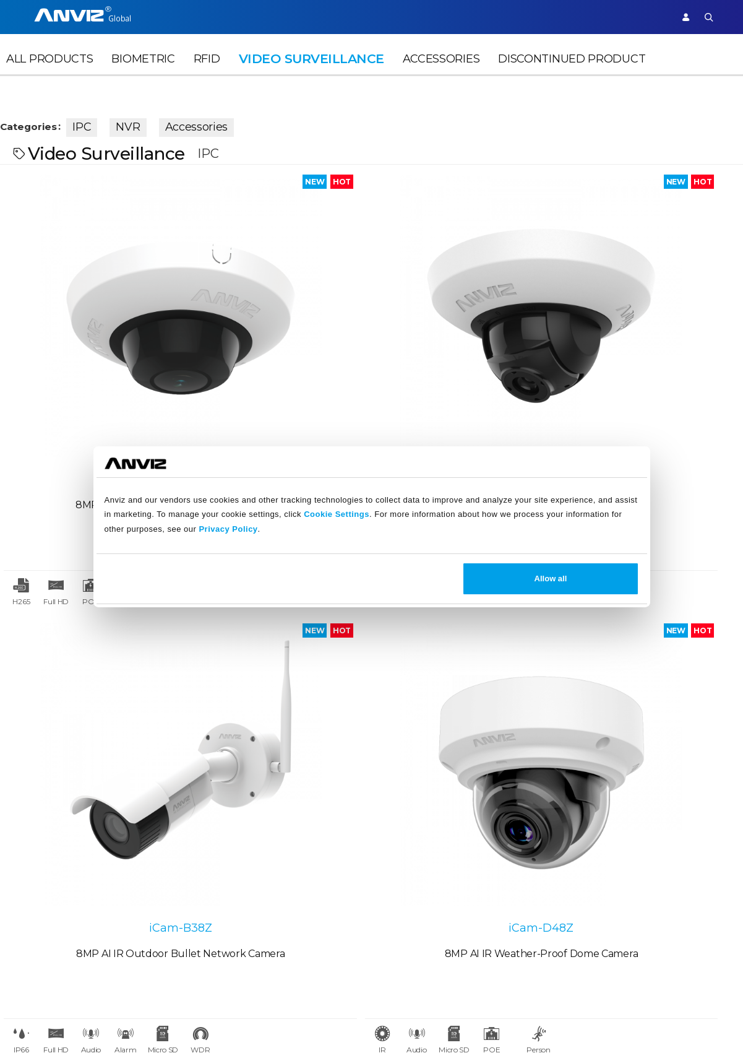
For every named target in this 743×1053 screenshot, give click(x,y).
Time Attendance (267, 16)
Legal (376, 826)
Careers (27, 851)
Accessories (441, 78)
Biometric (142, 78)
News (199, 826)
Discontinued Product (571, 78)
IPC (103, 122)
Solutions (339, 16)
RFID (207, 78)
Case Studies (128, 851)
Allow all (551, 578)
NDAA (23, 896)
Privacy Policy (228, 529)
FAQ (284, 874)
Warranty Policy (312, 896)
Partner (391, 16)
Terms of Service (402, 874)
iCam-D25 (279, 332)
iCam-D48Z (649, 332)
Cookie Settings (336, 514)
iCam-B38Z (464, 332)
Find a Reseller (133, 874)
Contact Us (35, 874)
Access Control (182, 16)
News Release (219, 851)
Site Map (701, 1021)
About (24, 826)
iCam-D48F (278, 638)
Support (641, 16)
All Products (49, 78)
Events (202, 874)
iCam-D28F (93, 332)
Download (299, 851)
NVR (149, 122)
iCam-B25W (93, 638)
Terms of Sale (395, 851)
